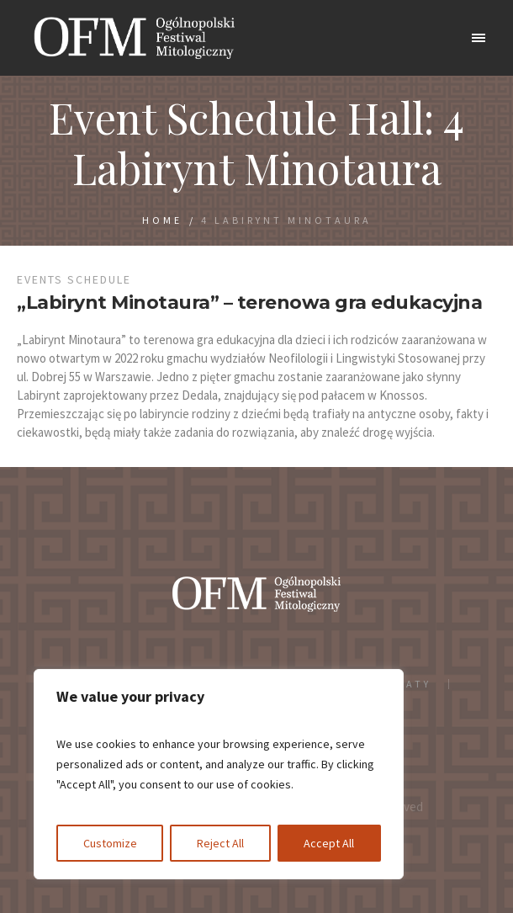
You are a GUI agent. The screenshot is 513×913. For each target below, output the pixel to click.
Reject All (220, 843)
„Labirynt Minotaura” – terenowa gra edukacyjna (249, 302)
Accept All (329, 843)
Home (162, 220)
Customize (110, 843)
